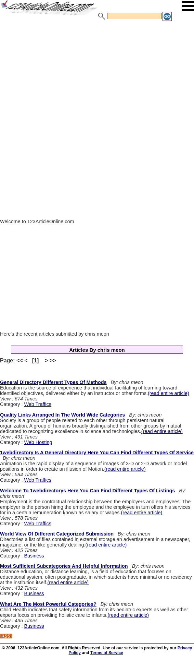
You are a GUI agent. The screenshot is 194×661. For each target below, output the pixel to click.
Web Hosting (38, 442)
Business (34, 555)
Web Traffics (37, 404)
